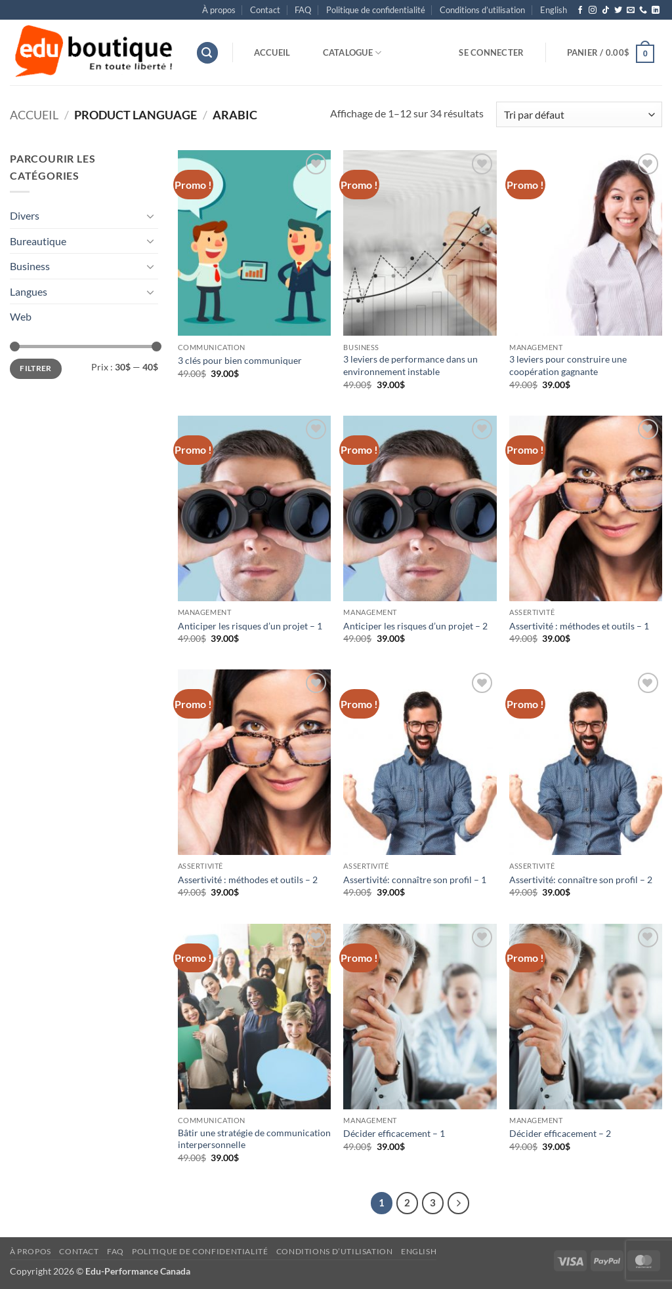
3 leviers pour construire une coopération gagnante (568, 365)
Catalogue (352, 53)
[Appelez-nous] (643, 10)
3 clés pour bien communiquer (240, 360)
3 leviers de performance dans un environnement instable (410, 365)
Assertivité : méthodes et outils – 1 (579, 625)
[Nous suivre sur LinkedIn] (656, 10)
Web (21, 316)
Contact (265, 10)
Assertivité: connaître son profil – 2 (580, 879)
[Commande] (579, 114)
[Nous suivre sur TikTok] (606, 10)
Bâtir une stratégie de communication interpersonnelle (254, 1139)
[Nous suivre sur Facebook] (580, 10)
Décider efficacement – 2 (560, 1133)
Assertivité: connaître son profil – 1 (414, 879)
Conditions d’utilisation (482, 10)
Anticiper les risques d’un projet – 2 (415, 625)
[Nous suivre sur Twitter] (618, 10)
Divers (24, 215)
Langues (28, 291)
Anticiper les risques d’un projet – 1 (250, 625)
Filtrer (36, 368)
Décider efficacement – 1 (394, 1133)
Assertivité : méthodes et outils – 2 (248, 879)
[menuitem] (553, 10)
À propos (219, 10)
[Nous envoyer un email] (631, 10)
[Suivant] (459, 1203)
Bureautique (38, 241)
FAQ (303, 10)
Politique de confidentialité (375, 10)
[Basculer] (150, 216)
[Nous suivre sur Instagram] (593, 10)
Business (30, 266)
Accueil (272, 52)
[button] (207, 53)
